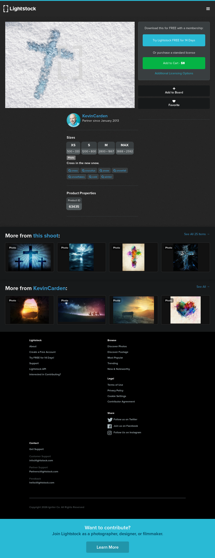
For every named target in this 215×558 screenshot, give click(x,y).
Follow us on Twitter (125, 419)
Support (34, 363)
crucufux (88, 170)
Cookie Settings (117, 396)
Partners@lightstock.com (43, 471)
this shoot (45, 235)
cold (93, 177)
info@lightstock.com (41, 460)
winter (106, 177)
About (32, 346)
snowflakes (76, 177)
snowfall (119, 170)
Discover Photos (117, 346)
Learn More (108, 547)
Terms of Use (115, 385)
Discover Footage (118, 352)
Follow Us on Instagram (127, 432)
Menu (208, 8)
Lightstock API (37, 369)
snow (104, 170)
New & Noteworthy (119, 369)
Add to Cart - (174, 63)
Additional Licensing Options (174, 73)
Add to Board (174, 91)
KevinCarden (95, 116)
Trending (113, 363)
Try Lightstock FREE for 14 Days (174, 40)
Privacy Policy (115, 390)
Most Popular (115, 357)
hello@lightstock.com (41, 482)
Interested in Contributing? (45, 374)
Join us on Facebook (126, 426)
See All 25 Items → (197, 234)
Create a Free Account (42, 352)
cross (73, 170)
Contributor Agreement (121, 401)
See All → (203, 287)
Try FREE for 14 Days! (41, 357)
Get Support (36, 449)
